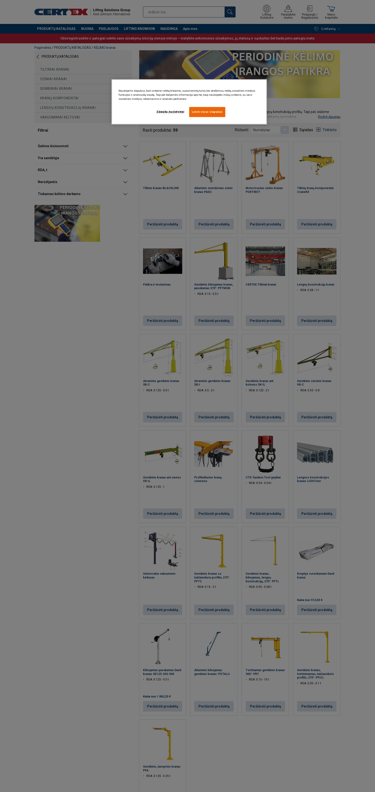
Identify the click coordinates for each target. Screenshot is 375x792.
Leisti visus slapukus (207, 111)
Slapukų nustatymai (170, 111)
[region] (189, 101)
